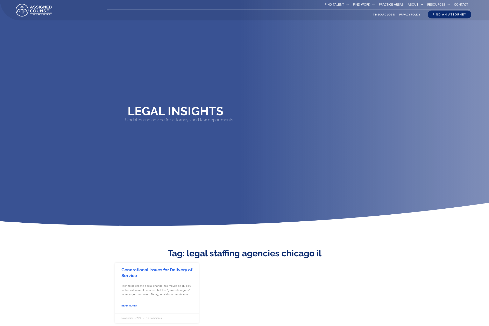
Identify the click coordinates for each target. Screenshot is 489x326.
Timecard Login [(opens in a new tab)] (384, 12)
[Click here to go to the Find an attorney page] (449, 12)
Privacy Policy (409, 12)
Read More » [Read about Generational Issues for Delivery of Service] (129, 305)
